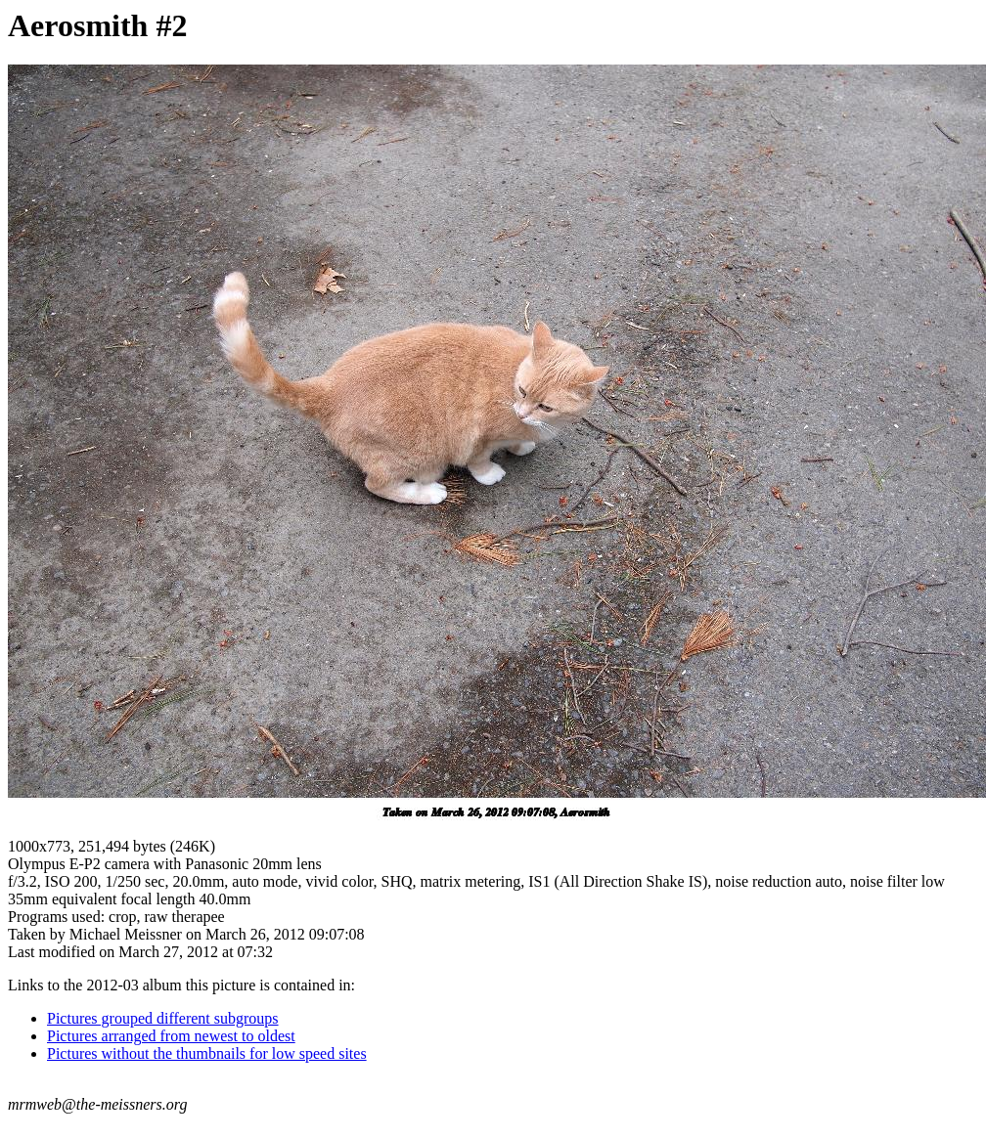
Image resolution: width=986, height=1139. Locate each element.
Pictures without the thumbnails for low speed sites (207, 1053)
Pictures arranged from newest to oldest (171, 1036)
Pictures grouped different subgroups (163, 1018)
